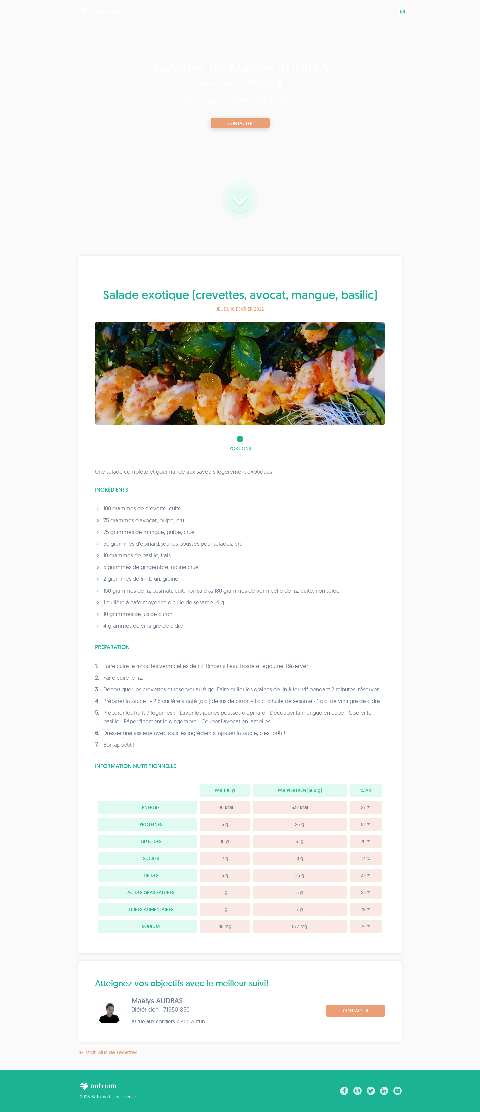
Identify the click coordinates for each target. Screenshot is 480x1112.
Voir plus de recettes (107, 1052)
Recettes (373, 11)
